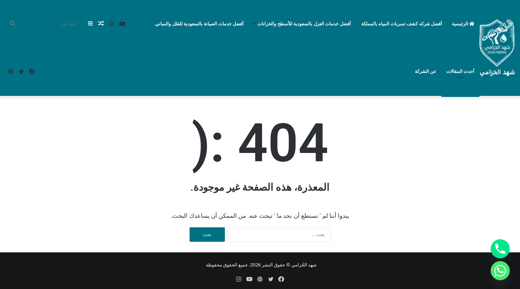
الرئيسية (463, 23)
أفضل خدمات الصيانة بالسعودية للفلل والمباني (199, 23)
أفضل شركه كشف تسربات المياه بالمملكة (401, 23)
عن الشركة (425, 71)
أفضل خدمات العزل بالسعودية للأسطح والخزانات (304, 23)
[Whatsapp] (500, 270)
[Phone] (500, 248)
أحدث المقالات (460, 71)
